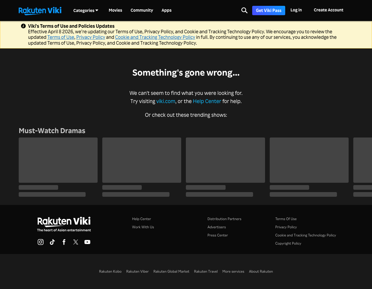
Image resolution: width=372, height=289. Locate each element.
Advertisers (216, 227)
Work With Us (143, 227)
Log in (296, 9)
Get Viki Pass (268, 10)
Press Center (217, 235)
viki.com (165, 101)
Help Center (207, 101)
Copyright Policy (288, 243)
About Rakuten (261, 271)
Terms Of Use (286, 219)
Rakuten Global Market (171, 271)
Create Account (328, 9)
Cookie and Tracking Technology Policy (155, 37)
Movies (115, 10)
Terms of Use (60, 37)
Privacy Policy (90, 37)
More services (233, 271)
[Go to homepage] (40, 10)
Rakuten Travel (206, 271)
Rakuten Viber (137, 271)
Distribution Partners (224, 219)
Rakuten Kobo (110, 271)
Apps (167, 10)
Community (142, 10)
